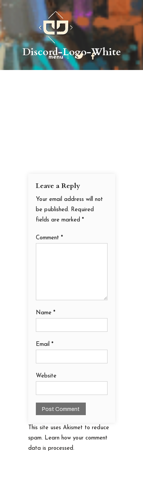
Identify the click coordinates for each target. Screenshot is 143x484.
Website (46, 376)
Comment (49, 238)
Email (44, 344)
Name (45, 313)
